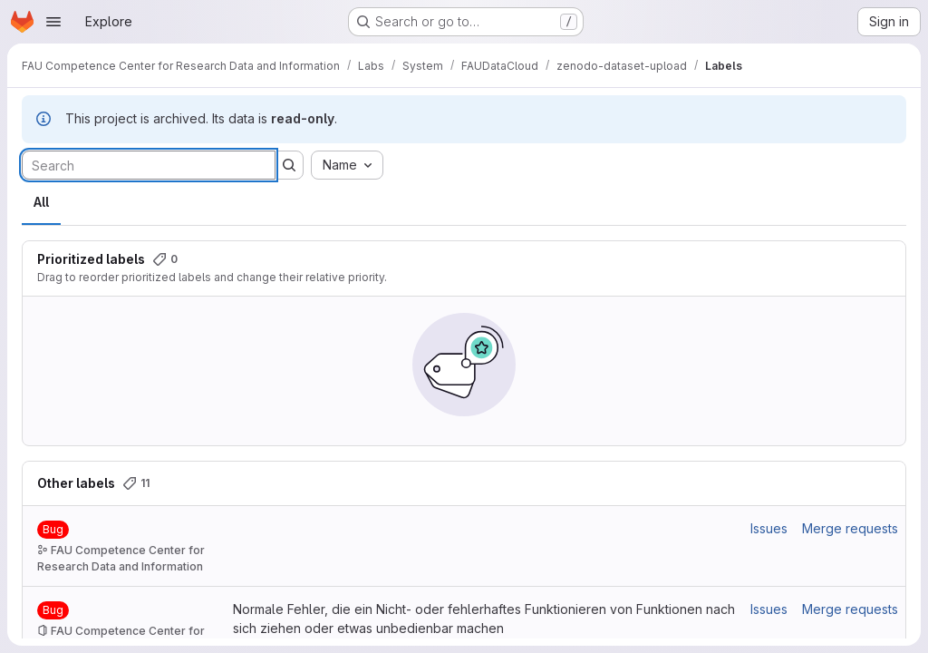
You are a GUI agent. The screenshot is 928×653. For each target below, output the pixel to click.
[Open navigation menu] (53, 21)
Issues (769, 528)
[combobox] (347, 165)
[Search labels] (149, 165)
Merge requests (850, 528)
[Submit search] (289, 165)
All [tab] (41, 202)
